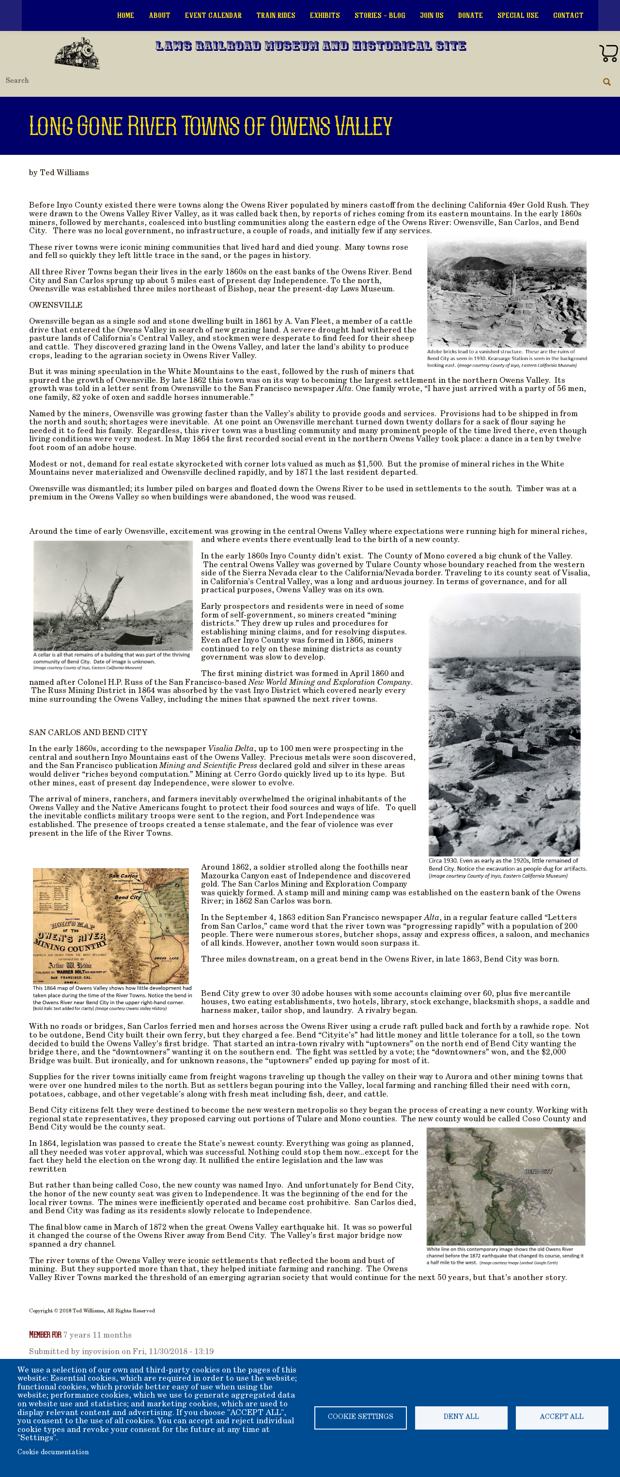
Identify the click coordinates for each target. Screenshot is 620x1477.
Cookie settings (360, 1417)
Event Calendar (213, 15)
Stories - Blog (380, 15)
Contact (568, 15)
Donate (470, 15)
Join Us (432, 15)
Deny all (461, 1417)
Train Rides (275, 15)
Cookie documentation (53, 1452)
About (159, 15)
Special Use (518, 15)
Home (125, 15)
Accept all (562, 1417)
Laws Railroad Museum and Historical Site (310, 47)
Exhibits (325, 15)
